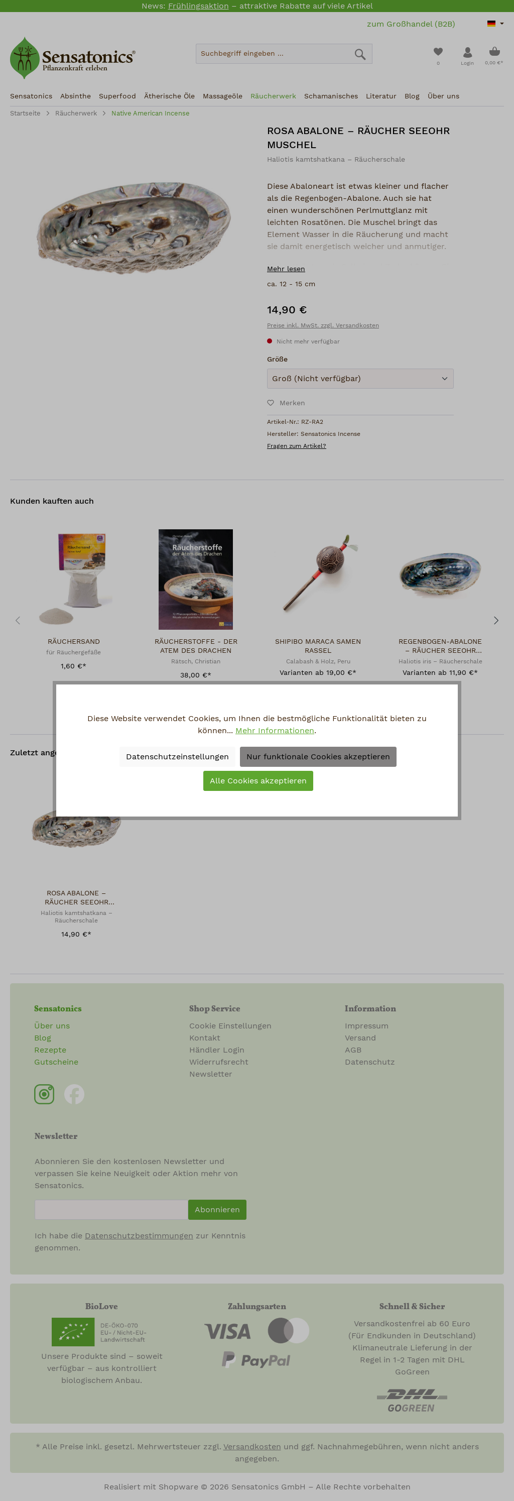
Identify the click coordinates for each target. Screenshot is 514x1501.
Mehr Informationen (274, 731)
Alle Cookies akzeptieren (258, 781)
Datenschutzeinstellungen (177, 757)
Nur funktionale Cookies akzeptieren (318, 757)
